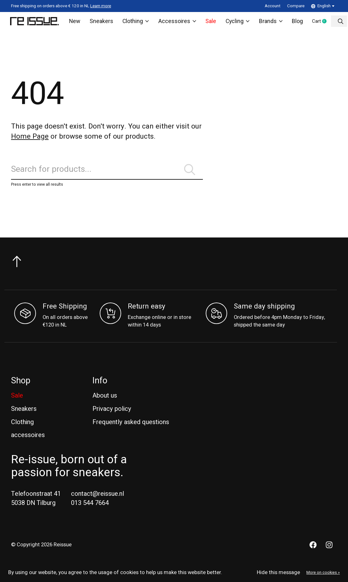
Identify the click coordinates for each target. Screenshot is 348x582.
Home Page (30, 139)
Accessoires (175, 22)
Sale (208, 22)
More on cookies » (323, 572)
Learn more (100, 6)
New (76, 22)
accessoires (28, 441)
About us (104, 401)
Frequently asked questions (130, 427)
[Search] (107, 173)
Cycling (234, 22)
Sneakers (102, 22)
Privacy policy (111, 414)
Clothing (135, 22)
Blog (293, 22)
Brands (267, 22)
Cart (319, 23)
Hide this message (278, 572)
